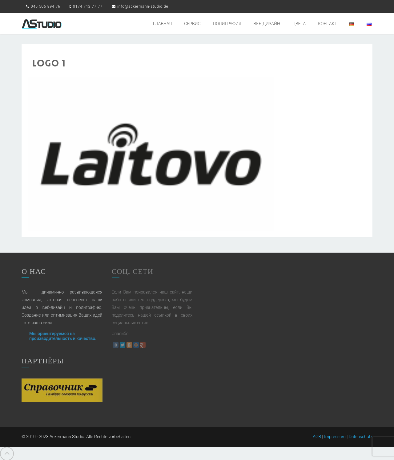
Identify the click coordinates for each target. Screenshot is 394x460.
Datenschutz (360, 435)
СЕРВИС (192, 23)
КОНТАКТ (327, 23)
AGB (317, 435)
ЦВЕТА (299, 23)
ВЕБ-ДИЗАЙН (267, 23)
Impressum (335, 435)
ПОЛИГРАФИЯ (227, 23)
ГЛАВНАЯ (162, 23)
